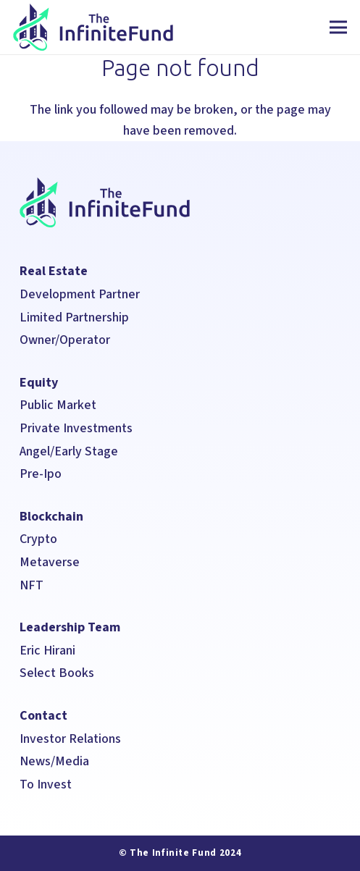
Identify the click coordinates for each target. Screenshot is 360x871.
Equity (39, 383)
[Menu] (338, 27)
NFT (31, 585)
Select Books (57, 673)
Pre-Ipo (41, 474)
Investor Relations (70, 739)
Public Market (58, 405)
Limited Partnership (74, 317)
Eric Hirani (47, 650)
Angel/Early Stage (69, 451)
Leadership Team (70, 627)
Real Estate (54, 271)
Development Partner (80, 294)
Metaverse (50, 562)
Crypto (38, 539)
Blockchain (51, 517)
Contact (43, 716)
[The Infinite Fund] (93, 27)
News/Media (56, 761)
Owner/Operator (65, 340)
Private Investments (76, 428)
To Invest (46, 784)
